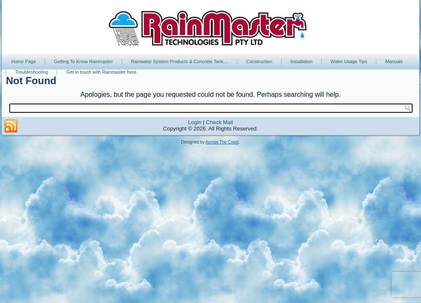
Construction (259, 61)
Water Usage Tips (348, 61)
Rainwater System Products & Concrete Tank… (179, 61)
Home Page (23, 61)
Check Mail (219, 122)
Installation (301, 61)
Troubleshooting (31, 71)
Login (195, 122)
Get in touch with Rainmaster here (101, 71)
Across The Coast (222, 142)
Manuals (394, 61)
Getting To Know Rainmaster (83, 61)
